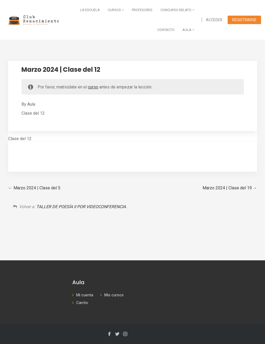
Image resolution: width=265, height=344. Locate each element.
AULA (188, 30)
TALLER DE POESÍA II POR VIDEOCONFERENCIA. (81, 206)
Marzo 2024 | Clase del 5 (34, 187)
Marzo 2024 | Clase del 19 (230, 187)
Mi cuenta (84, 295)
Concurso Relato (177, 10)
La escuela (90, 10)
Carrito (82, 302)
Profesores (142, 10)
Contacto (165, 30)
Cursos (116, 10)
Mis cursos (114, 295)
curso (93, 87)
